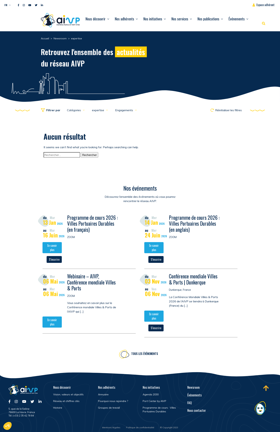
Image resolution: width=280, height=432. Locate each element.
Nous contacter (196, 410)
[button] (6, 5)
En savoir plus (52, 248)
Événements (237, 18)
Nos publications (208, 18)
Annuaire (103, 394)
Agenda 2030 (151, 394)
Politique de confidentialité (140, 427)
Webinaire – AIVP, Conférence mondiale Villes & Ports (91, 282)
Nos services (179, 18)
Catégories (74, 110)
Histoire (57, 407)
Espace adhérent (265, 5)
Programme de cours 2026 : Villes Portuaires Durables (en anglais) (194, 224)
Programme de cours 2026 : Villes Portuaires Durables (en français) (92, 224)
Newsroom (193, 387)
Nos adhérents (124, 18)
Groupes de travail (109, 407)
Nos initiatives (152, 18)
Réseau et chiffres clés (66, 401)
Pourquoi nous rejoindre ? (113, 401)
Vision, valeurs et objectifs (68, 394)
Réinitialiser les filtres (226, 110)
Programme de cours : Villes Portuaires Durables (159, 409)
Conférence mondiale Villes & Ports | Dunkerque (193, 279)
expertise (98, 110)
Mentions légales (111, 427)
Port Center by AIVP (154, 401)
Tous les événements (144, 354)
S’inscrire (54, 260)
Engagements (124, 110)
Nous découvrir (96, 18)
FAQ (189, 402)
